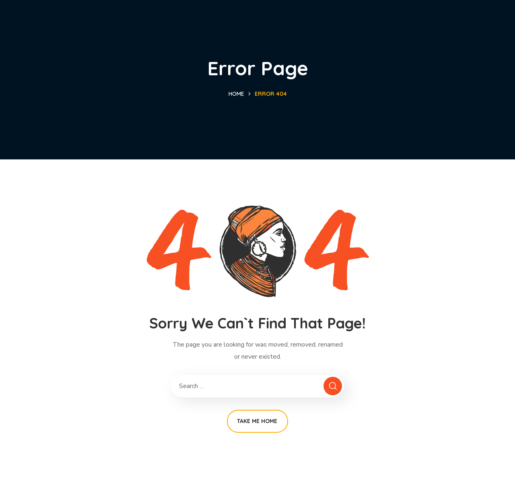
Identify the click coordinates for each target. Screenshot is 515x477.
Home (236, 93)
